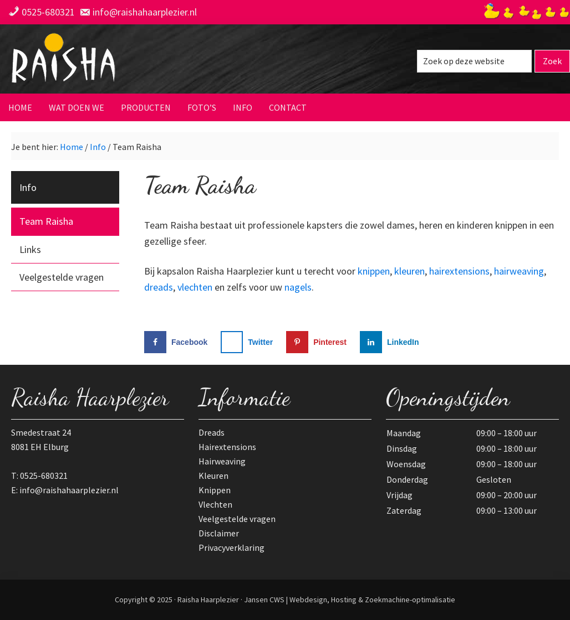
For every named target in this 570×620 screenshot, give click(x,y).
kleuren (409, 271)
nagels (298, 287)
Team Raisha (46, 221)
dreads (158, 287)
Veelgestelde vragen (61, 277)
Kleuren (213, 475)
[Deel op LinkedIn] (392, 342)
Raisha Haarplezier (119, 60)
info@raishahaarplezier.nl (145, 12)
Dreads (212, 432)
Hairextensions (227, 446)
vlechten (194, 287)
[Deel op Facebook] (178, 342)
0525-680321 (48, 12)
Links (30, 249)
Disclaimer (219, 533)
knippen (374, 271)
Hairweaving (222, 461)
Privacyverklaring (231, 547)
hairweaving (519, 271)
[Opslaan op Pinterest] (319, 342)
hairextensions (459, 271)
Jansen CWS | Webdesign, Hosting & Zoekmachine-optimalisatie (349, 599)
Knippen (215, 489)
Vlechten (215, 504)
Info (28, 187)
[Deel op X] (249, 342)
